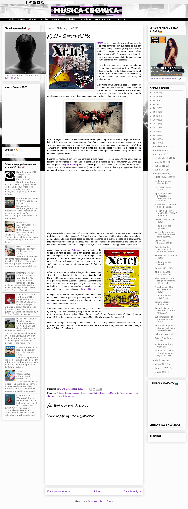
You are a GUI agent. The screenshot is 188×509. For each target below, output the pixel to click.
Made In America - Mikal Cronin (164, 296)
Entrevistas (85, 19)
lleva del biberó (88, 289)
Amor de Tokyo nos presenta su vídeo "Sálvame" (165, 310)
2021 (155, 112)
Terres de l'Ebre (64, 396)
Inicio (11, 19)
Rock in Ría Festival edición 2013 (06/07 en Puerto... (166, 213)
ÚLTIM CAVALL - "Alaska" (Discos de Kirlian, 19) (26, 225)
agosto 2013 (161, 162)
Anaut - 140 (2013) (164, 268)
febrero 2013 (162, 368)
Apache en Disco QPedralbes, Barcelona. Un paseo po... (163, 197)
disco (76, 393)
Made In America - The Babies (164, 182)
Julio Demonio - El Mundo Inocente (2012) (164, 319)
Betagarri (76, 250)
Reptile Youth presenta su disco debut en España (165, 249)
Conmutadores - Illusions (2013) (163, 303)
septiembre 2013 (163, 158)
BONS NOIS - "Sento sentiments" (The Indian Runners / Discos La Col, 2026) (26, 298)
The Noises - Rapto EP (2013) (166, 256)
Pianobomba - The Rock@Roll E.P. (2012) (164, 289)
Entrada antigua (132, 491)
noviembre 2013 (163, 150)
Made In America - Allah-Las (164, 345)
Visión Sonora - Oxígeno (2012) (163, 241)
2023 (155, 104)
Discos (21, 19)
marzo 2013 (161, 364)
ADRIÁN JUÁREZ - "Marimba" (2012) (164, 273)
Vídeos (32, 19)
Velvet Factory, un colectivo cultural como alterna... (165, 234)
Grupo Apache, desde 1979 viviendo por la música (27, 200)
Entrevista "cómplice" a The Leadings (166, 205)
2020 (156, 116)
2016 (155, 131)
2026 (156, 92)
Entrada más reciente (58, 491)
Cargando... (10, 155)
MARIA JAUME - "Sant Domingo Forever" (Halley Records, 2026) (26, 250)
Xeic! (74, 396)
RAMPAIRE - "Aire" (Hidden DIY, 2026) (25, 274)
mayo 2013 (160, 173)
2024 (156, 100)
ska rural (51, 396)
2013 (155, 143)
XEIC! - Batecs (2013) (165, 177)
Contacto (120, 19)
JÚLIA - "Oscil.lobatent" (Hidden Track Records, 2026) (24, 375)
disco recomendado (89, 393)
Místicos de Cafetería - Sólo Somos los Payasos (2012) (165, 353)
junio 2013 (160, 169)
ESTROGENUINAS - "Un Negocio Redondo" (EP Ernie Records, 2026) (27, 351)
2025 (156, 96)
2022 (155, 108)
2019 (155, 120)
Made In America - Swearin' (164, 263)
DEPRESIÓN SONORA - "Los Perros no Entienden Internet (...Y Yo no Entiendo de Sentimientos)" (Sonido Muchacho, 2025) (21, 324)
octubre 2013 (162, 154)
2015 (155, 135)
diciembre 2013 (163, 146)
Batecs (60, 393)
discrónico (104, 393)
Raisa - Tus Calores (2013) (164, 339)
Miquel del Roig (70, 165)
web (49, 303)
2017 (155, 127)
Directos (56, 19)
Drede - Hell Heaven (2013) (165, 220)
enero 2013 (161, 372)
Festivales (70, 19)
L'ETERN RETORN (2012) (163, 188)
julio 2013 (160, 166)
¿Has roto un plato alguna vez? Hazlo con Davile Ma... (165, 328)
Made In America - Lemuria (164, 227)
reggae (129, 393)
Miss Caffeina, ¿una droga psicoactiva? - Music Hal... (165, 280)
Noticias (44, 19)
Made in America (103, 19)
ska (135, 393)
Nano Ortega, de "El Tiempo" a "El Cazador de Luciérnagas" (26, 175)
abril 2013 (160, 360)
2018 (155, 123)
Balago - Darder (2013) (166, 334)
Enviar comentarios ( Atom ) (100, 501)
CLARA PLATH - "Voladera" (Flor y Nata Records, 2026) (26, 398)
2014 (155, 139)
